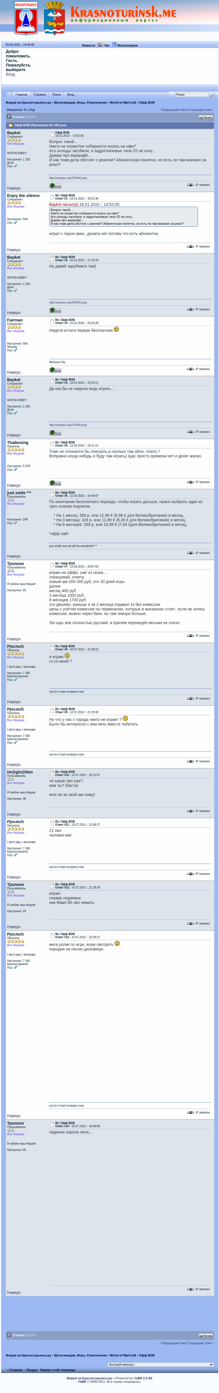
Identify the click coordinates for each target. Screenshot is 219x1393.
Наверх (14, 188)
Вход (10, 74)
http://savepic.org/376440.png (68, 178)
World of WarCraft (123, 102)
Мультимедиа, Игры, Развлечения (80, 102)
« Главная (14, 1370)
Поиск (56, 94)
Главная (21, 94)
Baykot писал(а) (63, 204)
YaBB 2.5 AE (143, 1378)
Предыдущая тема (173, 109)
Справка (40, 94)
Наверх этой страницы (57, 1370)
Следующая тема (199, 109)
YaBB (82, 1381)
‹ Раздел (31, 1370)
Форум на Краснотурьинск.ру (28, 102)
